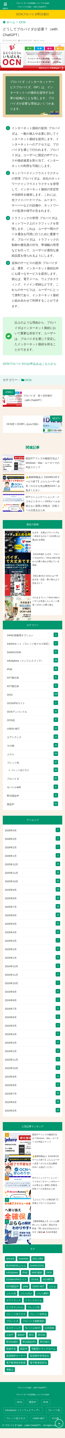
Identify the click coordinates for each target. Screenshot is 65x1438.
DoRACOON (14, 652)
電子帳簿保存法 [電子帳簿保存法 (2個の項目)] (38, 1362)
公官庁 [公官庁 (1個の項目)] (10, 1335)
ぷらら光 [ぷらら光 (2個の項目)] (11, 1293)
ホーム (9, 22)
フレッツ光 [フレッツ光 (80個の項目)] (33, 1307)
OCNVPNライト (16, 703)
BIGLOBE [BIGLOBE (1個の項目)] (38, 1258)
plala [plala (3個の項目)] (25, 1286)
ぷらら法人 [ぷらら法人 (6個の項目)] (26, 1293)
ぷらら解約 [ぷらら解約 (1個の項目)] (42, 1293)
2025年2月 (11, 949)
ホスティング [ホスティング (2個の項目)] (13, 1328)
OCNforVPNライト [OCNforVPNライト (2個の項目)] (16, 1279)
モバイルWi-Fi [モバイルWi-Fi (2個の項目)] (32, 1328)
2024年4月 (11, 1034)
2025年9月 (11, 889)
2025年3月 (11, 940)
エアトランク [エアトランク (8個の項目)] (13, 1300)
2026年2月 (11, 847)
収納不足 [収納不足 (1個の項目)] (11, 1348)
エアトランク (14, 737)
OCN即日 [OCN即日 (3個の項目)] (48, 1279)
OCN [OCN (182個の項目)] (49, 1272)
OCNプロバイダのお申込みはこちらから (30, 363)
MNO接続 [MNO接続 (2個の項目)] (37, 1272)
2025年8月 (11, 898)
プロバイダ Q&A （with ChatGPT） (32, 7)
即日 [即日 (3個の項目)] (31, 1335)
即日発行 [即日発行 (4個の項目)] (45, 1341)
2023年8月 (11, 1085)
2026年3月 (11, 839)
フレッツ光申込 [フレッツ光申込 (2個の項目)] (38, 1314)
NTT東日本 (13, 677)
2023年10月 (11, 1068)
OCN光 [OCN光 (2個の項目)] (35, 1279)
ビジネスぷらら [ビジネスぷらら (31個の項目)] (14, 1307)
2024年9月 (11, 991)
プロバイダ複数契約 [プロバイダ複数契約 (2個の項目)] (33, 1321)
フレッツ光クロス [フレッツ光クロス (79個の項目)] (16, 1314)
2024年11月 (11, 974)
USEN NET (13, 728)
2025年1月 (11, 957)
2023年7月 (11, 1093)
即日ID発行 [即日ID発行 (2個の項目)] (12, 1341)
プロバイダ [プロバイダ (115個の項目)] (12, 1321)
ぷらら (10, 754)
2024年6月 (11, 1017)
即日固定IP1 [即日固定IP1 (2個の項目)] (29, 1341)
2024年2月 (11, 1051)
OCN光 (11, 720)
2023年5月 (11, 1110)
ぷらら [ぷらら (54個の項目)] (52, 1286)
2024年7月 (11, 1008)
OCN (22, 22)
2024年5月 (11, 1025)
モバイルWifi (14, 787)
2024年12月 (11, 966)
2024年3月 (11, 1042)
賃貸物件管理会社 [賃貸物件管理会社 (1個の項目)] (39, 1355)
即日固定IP (13, 795)
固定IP (10, 804)
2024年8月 (11, 1000)
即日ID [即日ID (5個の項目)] (41, 1335)
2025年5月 (11, 923)
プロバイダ (13, 778)
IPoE (9, 669)
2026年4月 (11, 830)
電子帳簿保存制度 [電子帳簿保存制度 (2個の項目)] (16, 1362)
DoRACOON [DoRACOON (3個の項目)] (37, 1265)
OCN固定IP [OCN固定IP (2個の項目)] (12, 1286)
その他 (10, 745)
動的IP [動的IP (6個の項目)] (21, 1335)
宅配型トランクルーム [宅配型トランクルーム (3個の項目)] (43, 1348)
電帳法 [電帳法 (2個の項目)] (10, 1369)
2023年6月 (11, 1102)
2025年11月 (11, 872)
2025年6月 (11, 915)
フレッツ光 (13, 762)
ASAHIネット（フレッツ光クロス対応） (29, 643)
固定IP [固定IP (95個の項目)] (23, 1348)
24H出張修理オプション (20, 635)
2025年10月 (11, 881)
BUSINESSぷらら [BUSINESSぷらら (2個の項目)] (16, 1265)
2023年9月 (11, 1076)
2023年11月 (11, 1059)
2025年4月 (11, 932)
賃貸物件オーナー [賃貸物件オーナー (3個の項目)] (16, 1355)
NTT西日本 (13, 686)
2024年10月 (11, 983)
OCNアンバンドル (17, 711)
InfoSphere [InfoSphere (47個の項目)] (12, 1272)
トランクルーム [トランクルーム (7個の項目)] (33, 1300)
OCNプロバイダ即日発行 (32, 14)
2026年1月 (11, 856)
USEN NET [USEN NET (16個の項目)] (38, 1286)
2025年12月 (11, 864)
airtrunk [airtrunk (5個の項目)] (10, 1258)
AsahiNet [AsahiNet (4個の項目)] (23, 1258)
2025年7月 (11, 906)
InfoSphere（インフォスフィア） (25, 660)
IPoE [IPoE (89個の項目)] (25, 1272)
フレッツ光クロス (20, 770)
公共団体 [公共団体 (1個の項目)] (49, 1328)
